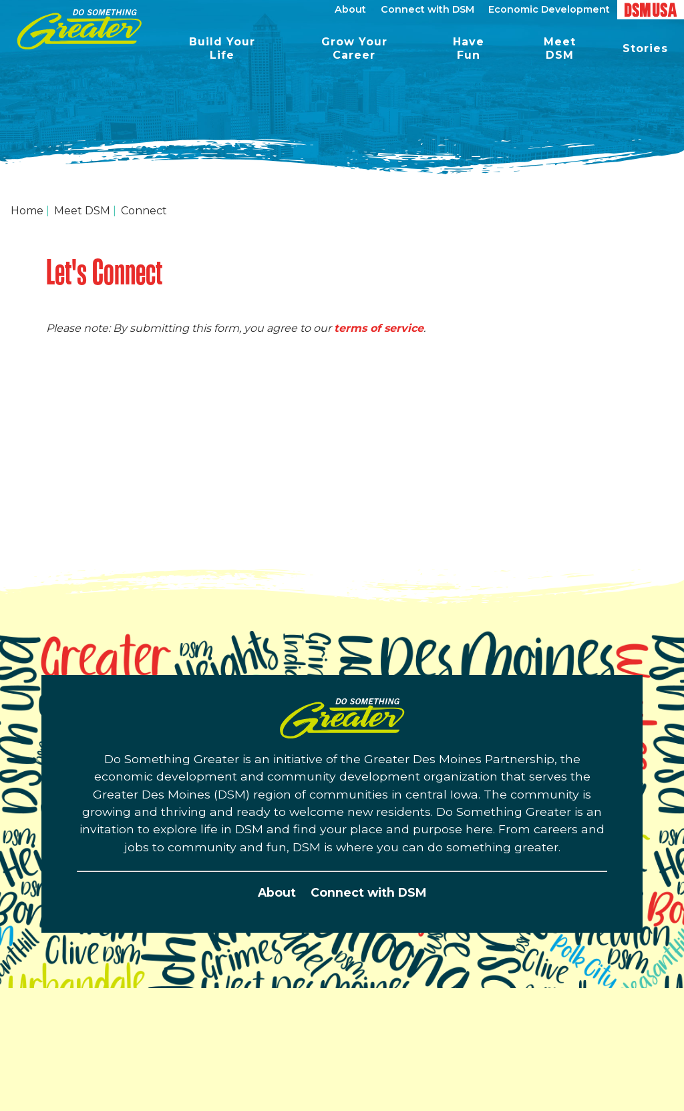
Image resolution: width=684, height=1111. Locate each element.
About (277, 892)
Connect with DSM (368, 892)
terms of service (378, 328)
